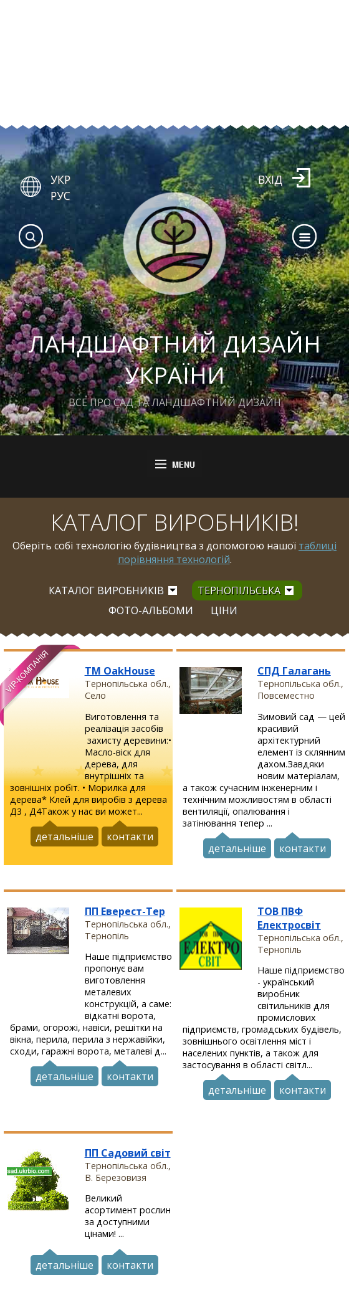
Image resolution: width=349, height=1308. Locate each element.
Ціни (224, 610)
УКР (60, 179)
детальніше (64, 835)
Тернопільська (239, 590)
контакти (130, 835)
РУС (60, 195)
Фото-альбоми (150, 610)
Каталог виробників (106, 590)
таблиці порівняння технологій (227, 552)
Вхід (270, 179)
